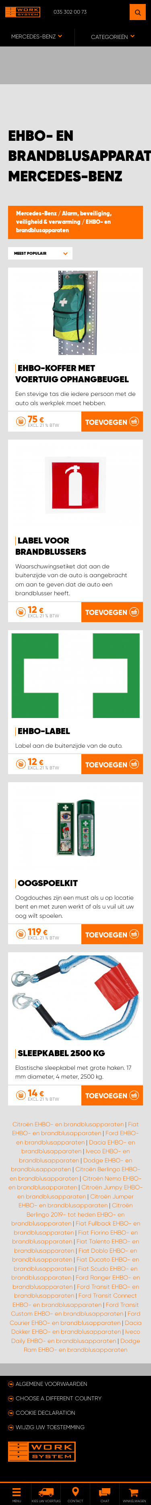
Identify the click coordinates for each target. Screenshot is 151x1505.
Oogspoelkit (48, 883)
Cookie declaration (45, 1413)
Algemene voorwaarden (51, 1384)
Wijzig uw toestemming (50, 1427)
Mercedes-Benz (37, 214)
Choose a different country (58, 1398)
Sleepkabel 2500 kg (61, 1053)
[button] (40, 253)
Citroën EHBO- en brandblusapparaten (68, 1124)
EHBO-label (44, 731)
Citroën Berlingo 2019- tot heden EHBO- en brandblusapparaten (72, 1214)
